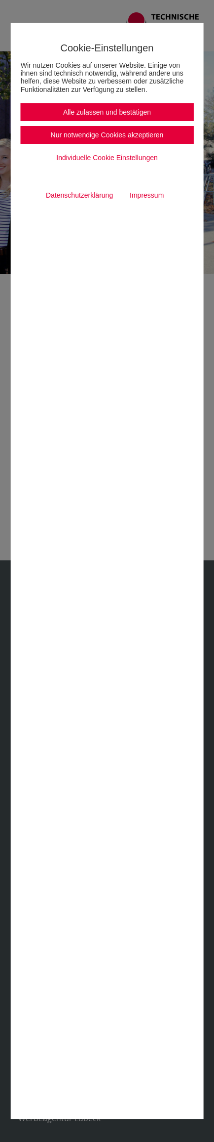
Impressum (147, 195)
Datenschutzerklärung (79, 195)
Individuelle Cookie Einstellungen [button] (106, 158)
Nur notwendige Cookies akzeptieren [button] (107, 135)
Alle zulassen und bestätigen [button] (107, 112)
